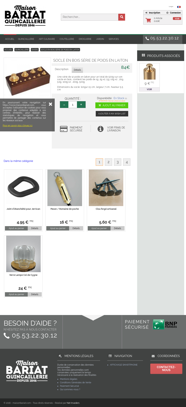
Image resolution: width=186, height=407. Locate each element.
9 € (149, 83)
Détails (34, 228)
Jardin (100, 39)
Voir (177, 19)
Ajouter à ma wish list (111, 113)
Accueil (9, 39)
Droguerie (85, 39)
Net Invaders (73, 403)
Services (114, 39)
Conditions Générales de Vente (75, 382)
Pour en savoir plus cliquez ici (17, 151)
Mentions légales (68, 379)
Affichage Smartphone (123, 365)
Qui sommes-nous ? (70, 389)
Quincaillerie (26, 39)
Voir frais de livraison (116, 129)
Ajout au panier (111, 105)
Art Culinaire (47, 39)
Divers (35, 50)
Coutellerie (67, 39)
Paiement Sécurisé (69, 386)
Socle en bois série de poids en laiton (60, 50)
